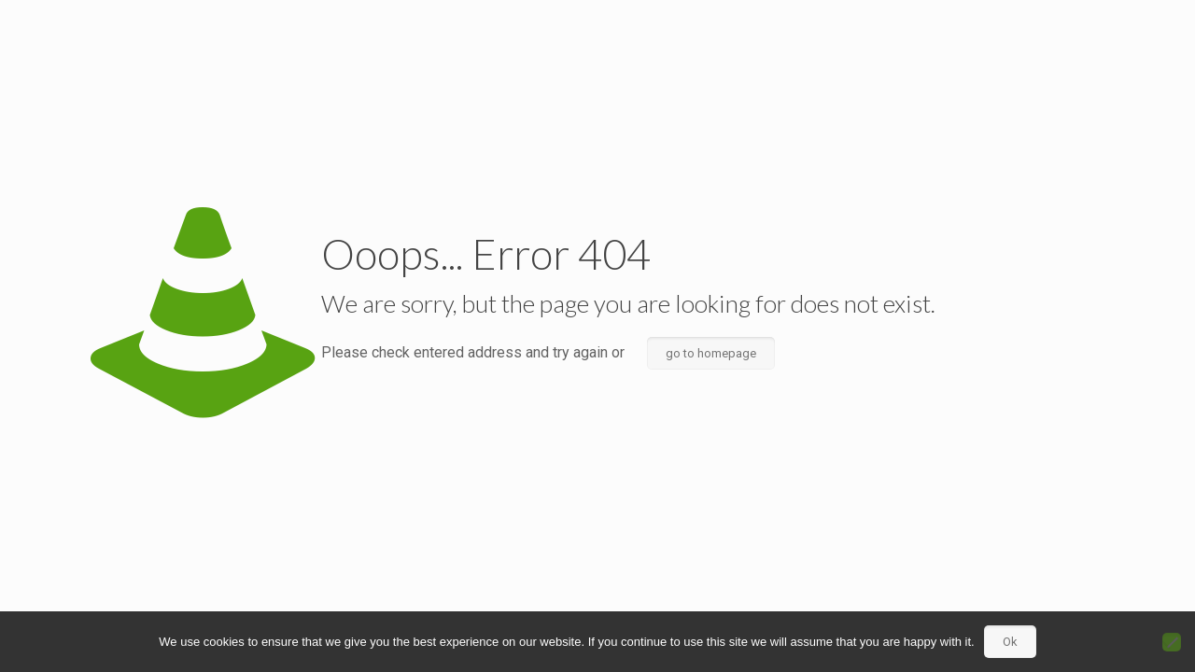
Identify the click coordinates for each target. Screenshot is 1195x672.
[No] (1171, 642)
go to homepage (711, 353)
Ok (1010, 642)
